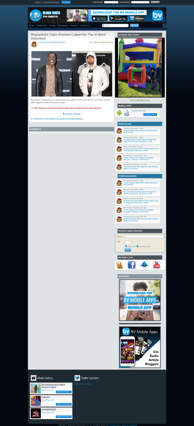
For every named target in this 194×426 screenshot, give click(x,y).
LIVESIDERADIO (48, 409)
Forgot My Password (51, 2)
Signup (38, 2)
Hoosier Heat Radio (139, 111)
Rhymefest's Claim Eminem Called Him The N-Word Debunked (58, 118)
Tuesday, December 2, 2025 (133, 128)
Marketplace (63, 26)
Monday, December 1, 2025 (133, 137)
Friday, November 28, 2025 (133, 146)
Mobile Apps (42, 26)
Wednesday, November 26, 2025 (135, 156)
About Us (74, 26)
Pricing (52, 26)
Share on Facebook (73, 114)
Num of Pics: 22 (47, 390)
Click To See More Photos (140, 100)
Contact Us (85, 26)
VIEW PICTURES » (64, 392)
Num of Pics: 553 (47, 412)
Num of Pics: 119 (47, 400)
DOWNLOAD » (150, 115)
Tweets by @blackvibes (82, 384)
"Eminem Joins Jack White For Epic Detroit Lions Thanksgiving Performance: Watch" (140, 150)
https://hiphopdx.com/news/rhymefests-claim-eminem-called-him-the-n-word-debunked (67, 108)
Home (31, 26)
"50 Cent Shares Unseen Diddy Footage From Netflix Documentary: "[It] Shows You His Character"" (139, 141)
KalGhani (45, 397)
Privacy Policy (114, 425)
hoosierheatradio (56, 42)
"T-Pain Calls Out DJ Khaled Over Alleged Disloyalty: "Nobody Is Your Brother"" (138, 159)
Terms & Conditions (129, 425)
